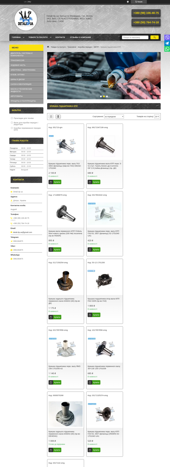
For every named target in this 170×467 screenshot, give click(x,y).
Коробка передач (85, 47)
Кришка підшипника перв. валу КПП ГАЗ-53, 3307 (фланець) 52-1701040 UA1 (64, 233)
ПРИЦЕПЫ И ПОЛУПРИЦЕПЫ (23, 101)
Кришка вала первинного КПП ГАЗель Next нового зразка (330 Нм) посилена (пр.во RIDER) (142, 165)
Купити (57, 182)
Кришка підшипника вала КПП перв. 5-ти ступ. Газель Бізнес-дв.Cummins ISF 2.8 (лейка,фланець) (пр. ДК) (103, 165)
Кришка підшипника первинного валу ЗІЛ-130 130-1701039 (103, 300)
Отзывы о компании (80, 37)
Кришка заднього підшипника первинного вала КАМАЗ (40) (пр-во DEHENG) (141, 301)
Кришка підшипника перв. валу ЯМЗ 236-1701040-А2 (64, 300)
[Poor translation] (9, 430)
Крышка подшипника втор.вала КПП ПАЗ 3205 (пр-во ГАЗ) (142, 232)
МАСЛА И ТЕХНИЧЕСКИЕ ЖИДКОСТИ (21, 90)
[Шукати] (154, 37)
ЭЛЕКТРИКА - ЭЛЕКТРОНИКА (23, 70)
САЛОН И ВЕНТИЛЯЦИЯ (21, 84)
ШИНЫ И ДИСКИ (18, 79)
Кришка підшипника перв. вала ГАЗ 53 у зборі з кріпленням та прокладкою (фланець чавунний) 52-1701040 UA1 (103, 369)
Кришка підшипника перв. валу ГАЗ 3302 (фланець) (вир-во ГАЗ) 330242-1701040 (65, 165)
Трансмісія (71, 47)
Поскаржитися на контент (80, 414)
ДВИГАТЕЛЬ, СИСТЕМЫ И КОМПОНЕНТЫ (22, 54)
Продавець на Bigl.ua (85, 412)
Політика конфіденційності (99, 414)
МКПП (96, 47)
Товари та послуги (38, 37)
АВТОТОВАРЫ (17, 96)
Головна (16, 37)
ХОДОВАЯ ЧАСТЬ (18, 65)
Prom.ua (97, 410)
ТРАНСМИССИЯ (17, 60)
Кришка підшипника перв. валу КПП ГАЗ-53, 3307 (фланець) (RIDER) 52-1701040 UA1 (64, 368)
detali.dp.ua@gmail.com (22, 232)
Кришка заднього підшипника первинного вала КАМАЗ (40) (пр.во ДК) (102, 233)
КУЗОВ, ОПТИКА (17, 75)
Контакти (60, 37)
